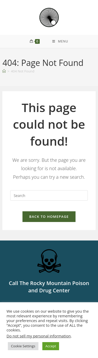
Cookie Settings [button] (23, 346)
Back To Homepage (49, 216)
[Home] (4, 71)
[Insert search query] (49, 195)
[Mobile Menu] (60, 41)
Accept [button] (50, 346)
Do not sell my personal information (39, 335)
